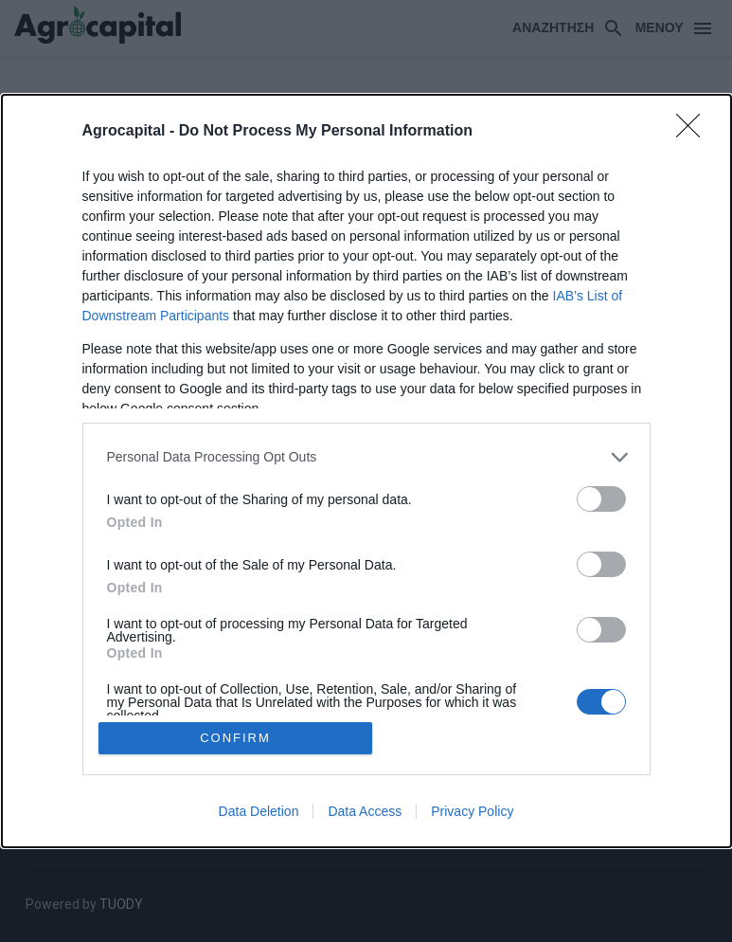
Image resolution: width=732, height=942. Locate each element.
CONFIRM (235, 738)
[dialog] (366, 471)
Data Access (365, 811)
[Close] (694, 132)
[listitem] (366, 457)
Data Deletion (259, 811)
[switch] (601, 499)
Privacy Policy (472, 811)
